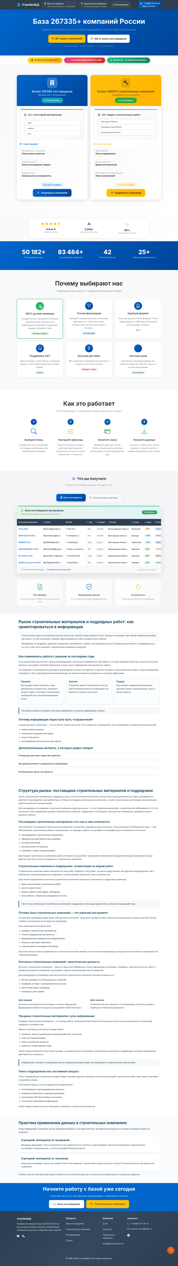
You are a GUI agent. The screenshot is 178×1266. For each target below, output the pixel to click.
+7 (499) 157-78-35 (152, 3)
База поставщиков (66, 1204)
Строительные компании (107, 1204)
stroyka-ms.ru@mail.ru (139, 1228)
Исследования (73, 1235)
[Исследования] (121, 4)
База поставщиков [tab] (71, 497)
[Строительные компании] (94, 4)
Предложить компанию (109, 1236)
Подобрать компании (52, 192)
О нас (105, 1223)
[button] (170, 1250)
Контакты (107, 1229)
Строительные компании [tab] (104, 498)
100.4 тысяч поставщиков (108, 38)
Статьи (69, 1240)
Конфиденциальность (113, 1243)
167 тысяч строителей (66, 38)
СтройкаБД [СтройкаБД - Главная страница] (28, 5)
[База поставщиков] (59, 4)
